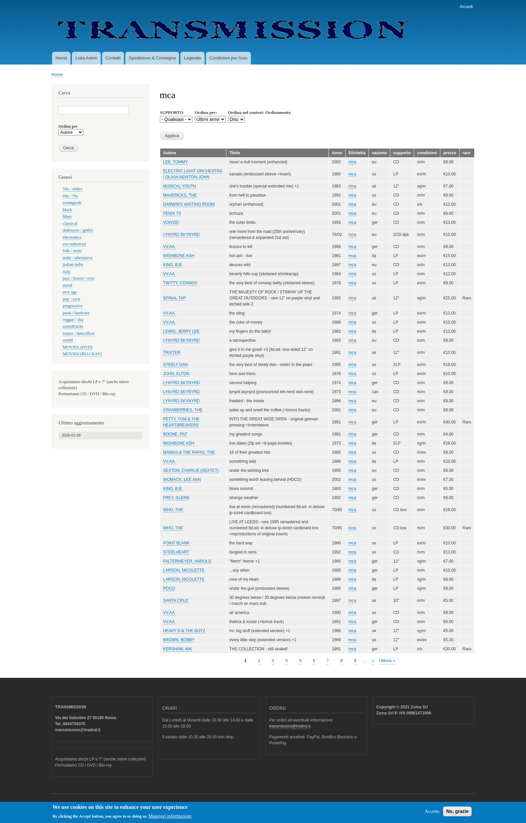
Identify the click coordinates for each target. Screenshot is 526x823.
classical (70, 223)
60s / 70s (70, 196)
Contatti (113, 57)
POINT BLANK (176, 543)
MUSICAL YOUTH (179, 186)
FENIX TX (172, 213)
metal (67, 285)
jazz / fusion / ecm (78, 278)
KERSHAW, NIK (177, 649)
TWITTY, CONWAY (180, 283)
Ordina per (68, 126)
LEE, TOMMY (175, 162)
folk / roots (72, 250)
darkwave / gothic (78, 230)
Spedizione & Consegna (152, 57)
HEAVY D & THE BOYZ (184, 630)
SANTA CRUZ (175, 600)
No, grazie (457, 813)
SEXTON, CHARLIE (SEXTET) (191, 470)
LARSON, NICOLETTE (184, 570)
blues (67, 216)
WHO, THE (173, 509)
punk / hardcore (76, 313)
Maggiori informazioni (169, 818)
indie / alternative (78, 257)
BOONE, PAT (175, 434)
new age (70, 292)
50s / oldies (72, 189)
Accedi (466, 6)
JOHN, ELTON (176, 373)
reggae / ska (73, 319)
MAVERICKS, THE (180, 195)
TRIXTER (171, 352)
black (67, 209)
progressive (73, 305)
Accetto (432, 813)
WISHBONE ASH (178, 255)
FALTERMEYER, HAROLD (187, 561)
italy (67, 271)
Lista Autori (86, 57)
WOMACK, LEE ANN (182, 479)
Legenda (192, 57)
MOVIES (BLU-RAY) (82, 354)
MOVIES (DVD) (77, 347)
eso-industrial (74, 244)
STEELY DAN (175, 364)
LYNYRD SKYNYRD (181, 234)
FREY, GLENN (176, 497)
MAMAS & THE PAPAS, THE (189, 452)
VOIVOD (171, 222)
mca (352, 162)
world (68, 340)
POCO (169, 588)
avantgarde (72, 202)
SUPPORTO (171, 112)
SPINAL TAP (174, 298)
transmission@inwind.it (290, 726)
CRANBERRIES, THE (183, 410)
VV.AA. (169, 246)
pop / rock (71, 299)
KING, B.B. (173, 264)
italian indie (73, 264)
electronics (72, 237)
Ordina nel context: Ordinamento (259, 112)
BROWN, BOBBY (179, 639)
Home (61, 57)
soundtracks (73, 326)
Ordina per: (206, 112)
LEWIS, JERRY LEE (181, 331)
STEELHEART (176, 552)
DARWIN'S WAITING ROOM (189, 204)
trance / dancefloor (79, 333)
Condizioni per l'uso (228, 57)
